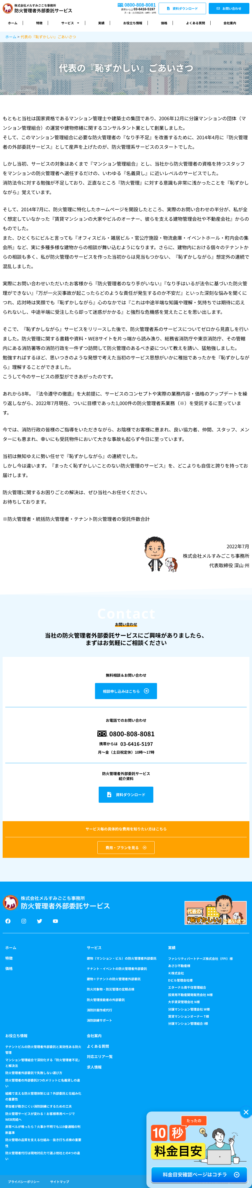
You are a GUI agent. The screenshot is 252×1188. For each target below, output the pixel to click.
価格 (164, 23)
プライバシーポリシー (24, 1181)
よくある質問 (195, 23)
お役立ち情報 (132, 23)
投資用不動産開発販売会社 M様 (190, 994)
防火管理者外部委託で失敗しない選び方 (33, 1072)
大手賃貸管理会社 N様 (184, 1001)
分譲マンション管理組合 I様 (188, 1023)
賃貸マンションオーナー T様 (188, 1016)
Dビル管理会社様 (180, 980)
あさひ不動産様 (179, 965)
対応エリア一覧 (100, 1056)
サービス (70, 23)
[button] (246, 1112)
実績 (101, 23)
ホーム (12, 23)
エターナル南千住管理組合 (187, 987)
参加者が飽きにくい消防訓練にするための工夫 (38, 1106)
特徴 (39, 23)
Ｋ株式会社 (176, 973)
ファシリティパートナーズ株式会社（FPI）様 (200, 958)
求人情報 (94, 1067)
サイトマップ (59, 1181)
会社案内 (230, 23)
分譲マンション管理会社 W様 (189, 1009)
